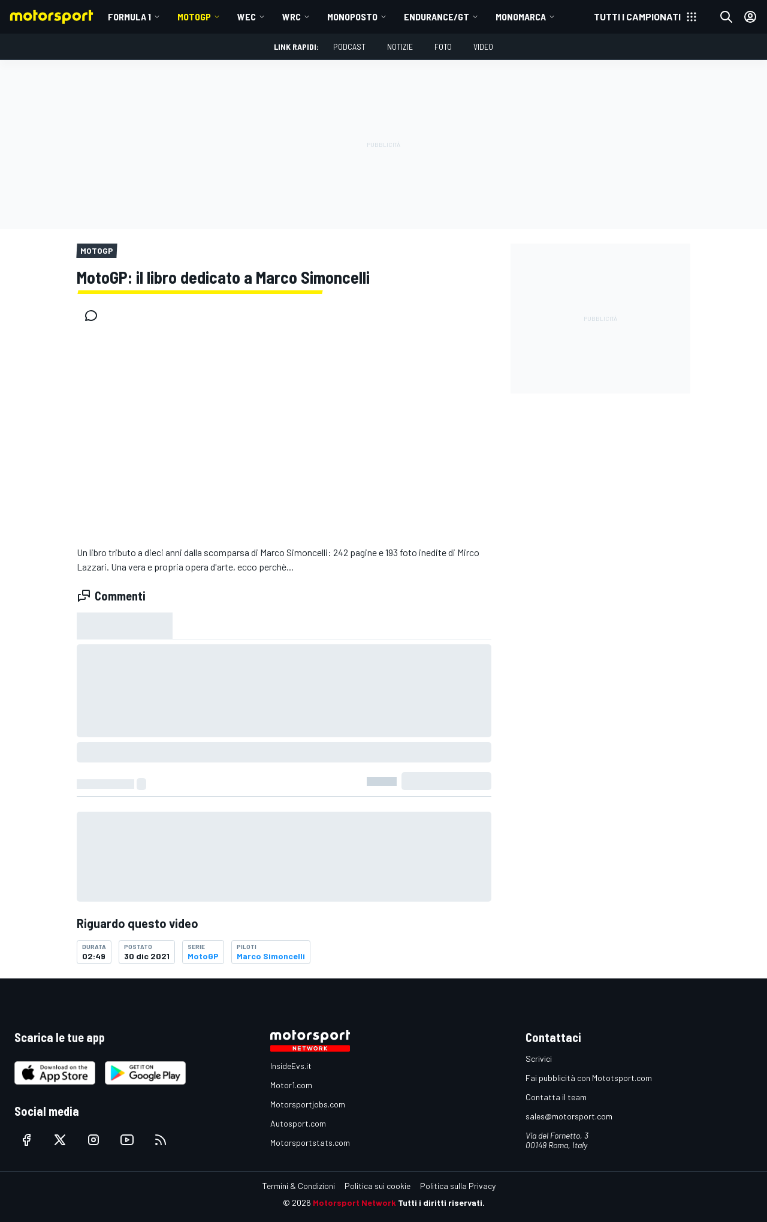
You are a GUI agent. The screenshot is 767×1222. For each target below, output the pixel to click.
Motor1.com (291, 1085)
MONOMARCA (521, 16)
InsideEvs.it (291, 1066)
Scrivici (539, 1058)
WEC (246, 16)
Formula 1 (129, 16)
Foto (443, 46)
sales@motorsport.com (569, 1116)
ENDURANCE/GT (436, 16)
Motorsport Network (354, 1202)
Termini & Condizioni (298, 1186)
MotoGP (194, 16)
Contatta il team (556, 1097)
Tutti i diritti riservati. (441, 1202)
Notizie (400, 46)
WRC (291, 16)
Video (483, 46)
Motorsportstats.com (310, 1142)
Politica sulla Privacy (458, 1186)
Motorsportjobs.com (307, 1104)
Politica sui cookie (377, 1186)
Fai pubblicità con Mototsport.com (589, 1078)
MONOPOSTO (352, 16)
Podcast (349, 46)
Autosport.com (298, 1123)
